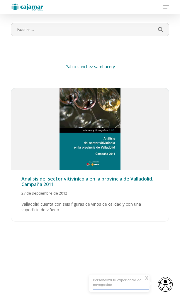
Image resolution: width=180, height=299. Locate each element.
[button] (166, 7)
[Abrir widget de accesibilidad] (165, 285)
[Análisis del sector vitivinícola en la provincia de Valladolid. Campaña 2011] (90, 154)
